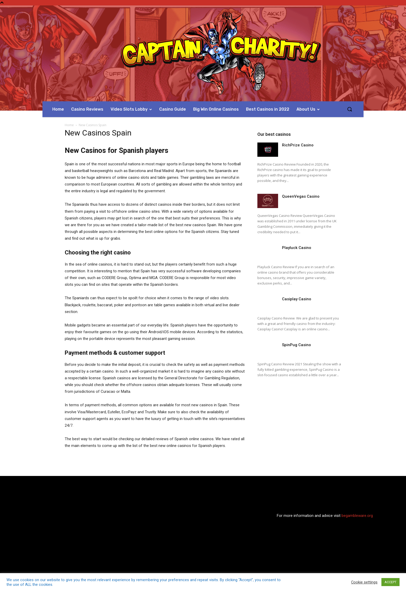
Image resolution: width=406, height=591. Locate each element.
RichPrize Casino (298, 145)
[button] (349, 109)
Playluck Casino (296, 247)
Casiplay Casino (296, 299)
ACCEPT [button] (390, 582)
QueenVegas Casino (301, 196)
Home (69, 125)
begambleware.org (357, 515)
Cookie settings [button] (364, 582)
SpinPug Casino (296, 345)
